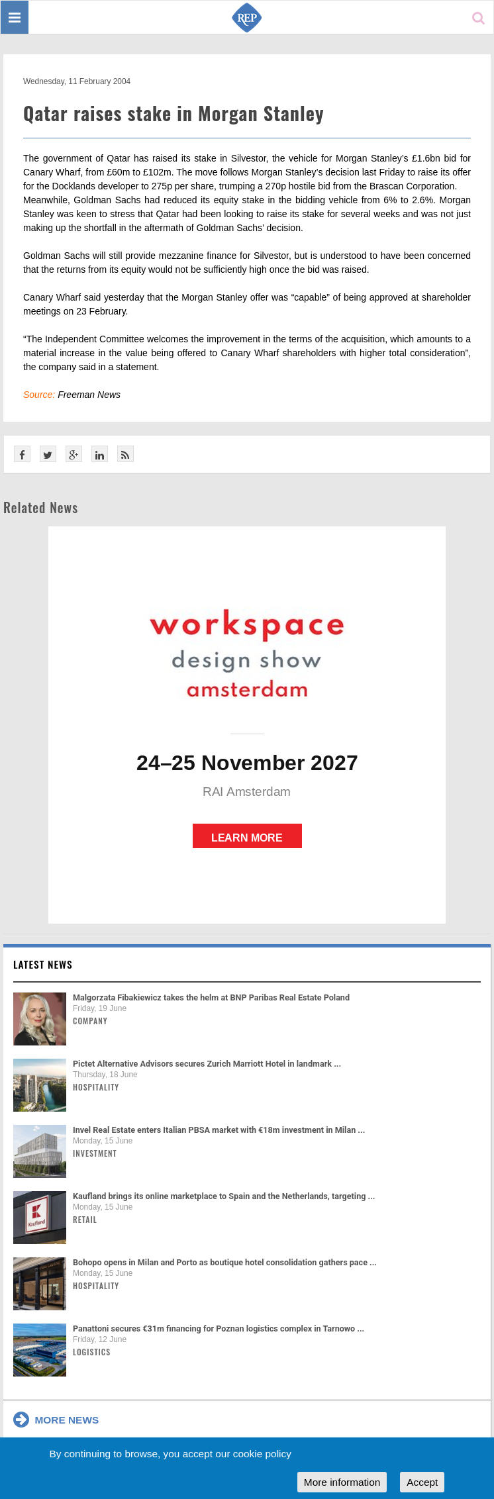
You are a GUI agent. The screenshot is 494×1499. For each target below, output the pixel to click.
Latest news (43, 964)
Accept (422, 1482)
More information (342, 1482)
